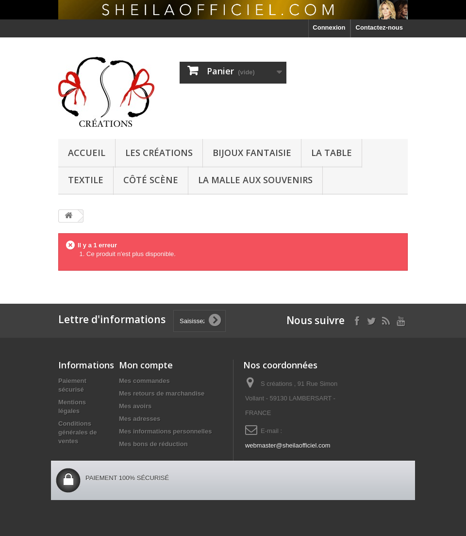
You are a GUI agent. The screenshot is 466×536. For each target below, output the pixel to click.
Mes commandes (144, 380)
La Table (331, 152)
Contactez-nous (379, 27)
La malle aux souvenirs (255, 180)
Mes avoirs (135, 406)
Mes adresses (139, 418)
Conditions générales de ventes (77, 432)
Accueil (86, 152)
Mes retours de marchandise (161, 393)
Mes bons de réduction (153, 444)
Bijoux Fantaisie (252, 152)
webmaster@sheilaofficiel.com (288, 445)
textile (85, 180)
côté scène (150, 180)
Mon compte (146, 365)
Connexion (329, 27)
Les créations (159, 152)
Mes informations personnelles (165, 431)
